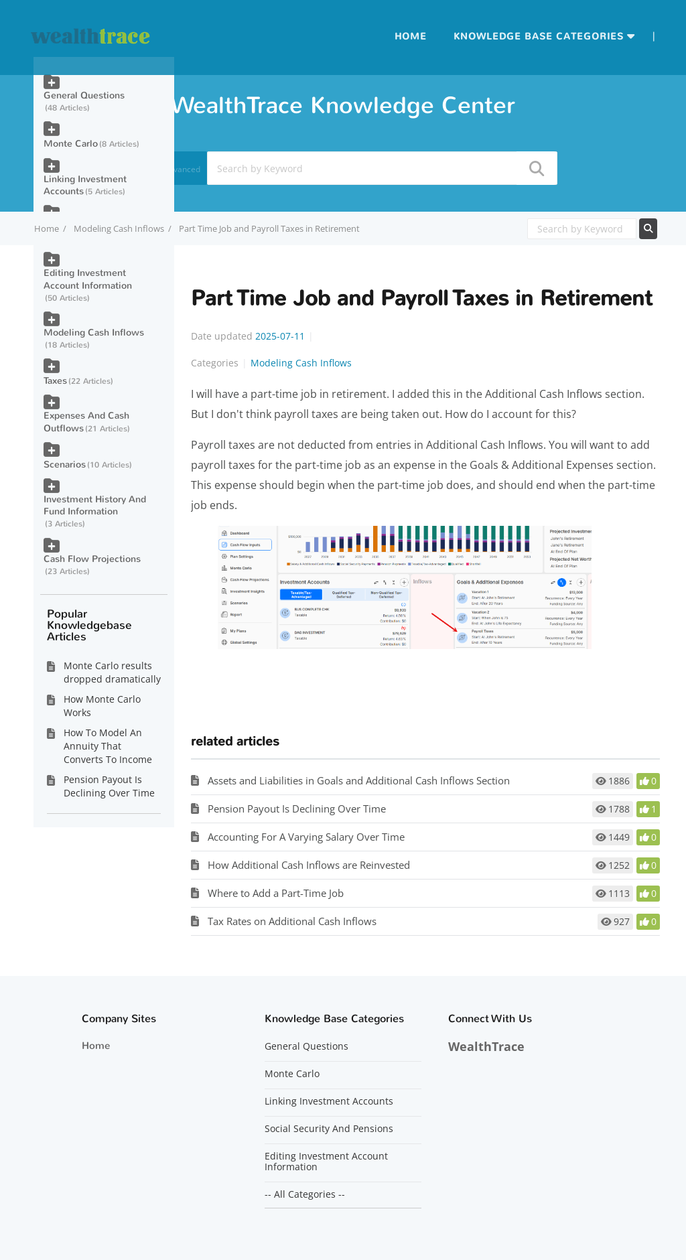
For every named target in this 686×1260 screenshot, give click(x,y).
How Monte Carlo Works (102, 706)
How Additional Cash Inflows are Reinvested (309, 864)
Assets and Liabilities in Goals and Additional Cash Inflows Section (359, 780)
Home (411, 36)
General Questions (84, 95)
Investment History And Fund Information (95, 505)
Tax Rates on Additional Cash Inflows (292, 921)
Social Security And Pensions (329, 1128)
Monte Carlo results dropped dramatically (112, 672)
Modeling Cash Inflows (119, 228)
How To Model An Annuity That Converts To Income (108, 746)
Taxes (55, 380)
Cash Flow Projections (92, 559)
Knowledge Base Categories (539, 36)
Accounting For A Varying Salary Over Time (306, 836)
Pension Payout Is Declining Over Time (297, 808)
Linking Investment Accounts (85, 185)
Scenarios (65, 464)
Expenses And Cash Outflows (86, 421)
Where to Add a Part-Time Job (276, 893)
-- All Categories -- (305, 1194)
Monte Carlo (71, 143)
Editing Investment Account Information (88, 279)
